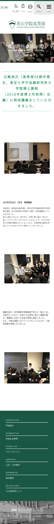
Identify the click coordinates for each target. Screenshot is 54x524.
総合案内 (27, 475)
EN (6, 7)
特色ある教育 (27, 436)
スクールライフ (27, 449)
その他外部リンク (27, 488)
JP (2, 7)
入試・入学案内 (27, 462)
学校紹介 (27, 423)
